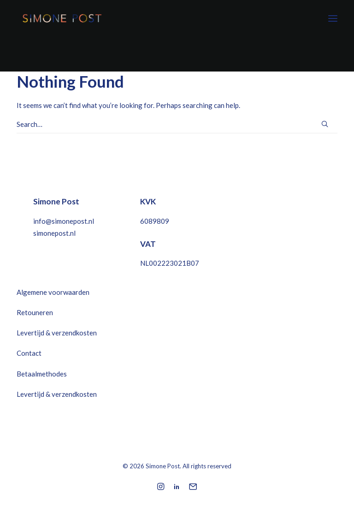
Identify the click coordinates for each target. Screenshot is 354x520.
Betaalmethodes (42, 374)
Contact (29, 353)
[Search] (177, 124)
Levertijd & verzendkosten (57, 333)
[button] (333, 18)
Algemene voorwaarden (53, 292)
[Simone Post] (61, 18)
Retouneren (35, 312)
